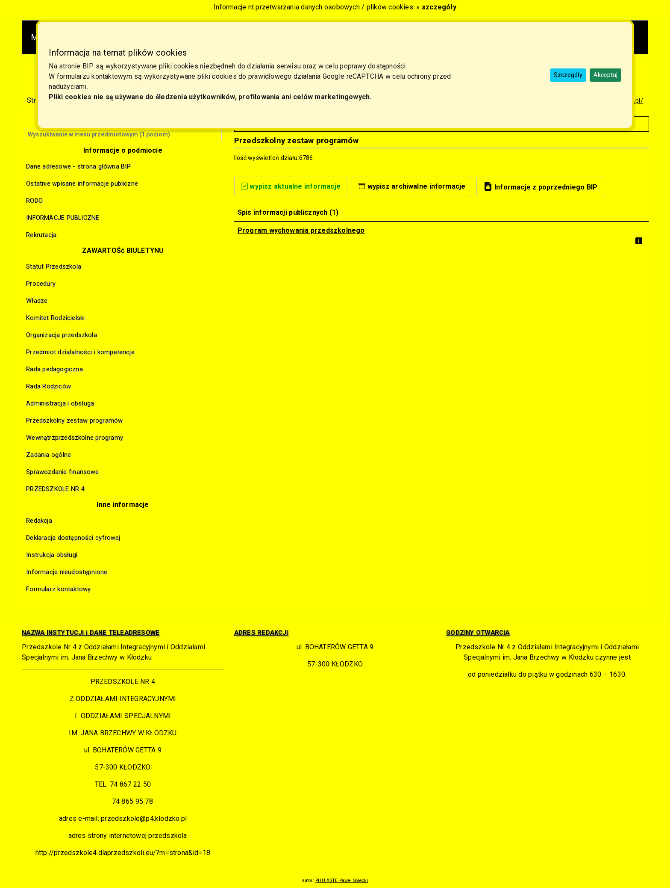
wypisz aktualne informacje (291, 186)
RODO (34, 200)
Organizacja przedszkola (61, 335)
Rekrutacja (41, 235)
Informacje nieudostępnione (66, 572)
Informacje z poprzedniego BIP (540, 186)
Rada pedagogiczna (54, 369)
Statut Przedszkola (53, 266)
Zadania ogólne (48, 455)
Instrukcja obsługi (51, 555)
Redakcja (39, 520)
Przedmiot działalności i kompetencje (80, 352)
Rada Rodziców (48, 386)
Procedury (41, 283)
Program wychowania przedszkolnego (301, 230)
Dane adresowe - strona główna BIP (78, 166)
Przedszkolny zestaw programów (74, 420)
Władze (36, 301)
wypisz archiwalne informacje (412, 186)
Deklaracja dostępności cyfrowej (73, 538)
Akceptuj (605, 74)
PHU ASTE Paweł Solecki (341, 880)
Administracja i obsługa (60, 403)
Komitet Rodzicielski (55, 318)
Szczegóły (568, 74)
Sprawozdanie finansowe (62, 472)
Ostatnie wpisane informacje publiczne (82, 183)
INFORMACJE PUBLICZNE (62, 218)
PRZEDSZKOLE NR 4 (55, 489)
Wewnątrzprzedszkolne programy (74, 437)
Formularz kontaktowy (58, 589)
